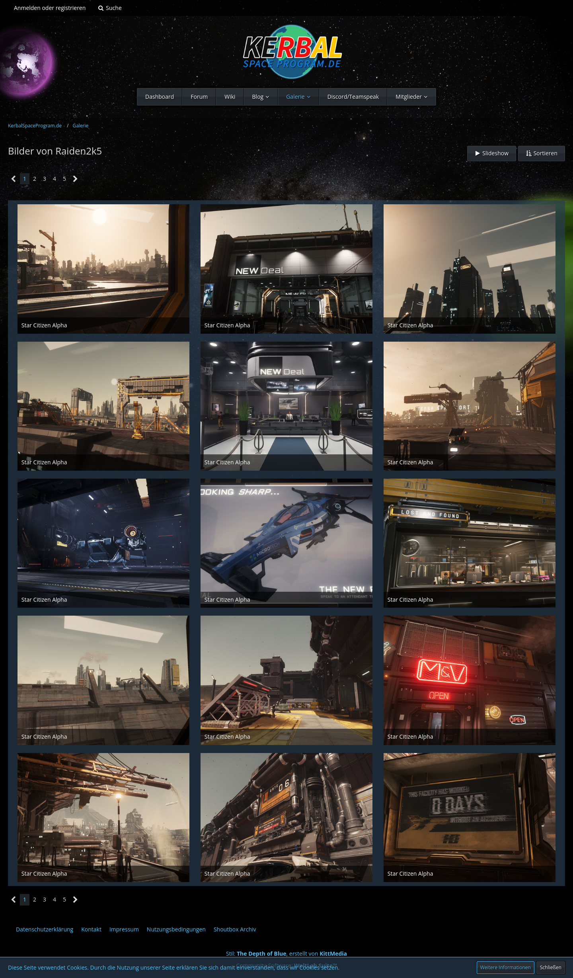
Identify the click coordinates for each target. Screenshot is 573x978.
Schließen (550, 967)
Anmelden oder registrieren (50, 8)
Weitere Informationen (505, 967)
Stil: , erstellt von (286, 953)
